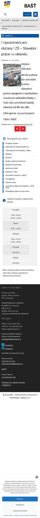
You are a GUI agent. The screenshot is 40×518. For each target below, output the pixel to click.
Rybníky (8, 154)
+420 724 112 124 (8, 361)
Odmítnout (20, 505)
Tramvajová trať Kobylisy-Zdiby (18, 150)
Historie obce (10, 182)
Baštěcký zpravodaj (13, 165)
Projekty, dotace (12, 143)
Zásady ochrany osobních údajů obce (25, 515)
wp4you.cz (25, 398)
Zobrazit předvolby (20, 511)
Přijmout (20, 499)
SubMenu (9, 36)
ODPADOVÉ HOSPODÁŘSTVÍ (17, 147)
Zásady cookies (8, 515)
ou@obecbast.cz (13, 329)
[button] (37, 477)
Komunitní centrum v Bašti (15, 175)
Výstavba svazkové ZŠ (22, 124)
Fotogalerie (10, 179)
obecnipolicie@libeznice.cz (12, 364)
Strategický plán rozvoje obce (17, 191)
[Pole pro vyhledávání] (17, 14)
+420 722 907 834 (13, 324)
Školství (8, 158)
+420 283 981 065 (15, 326)
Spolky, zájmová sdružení (15, 161)
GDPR (4, 369)
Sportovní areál (11, 168)
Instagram (7, 349)
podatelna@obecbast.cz (11, 339)
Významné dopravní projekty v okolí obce (19, 187)
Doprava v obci (11, 172)
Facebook (7, 345)
